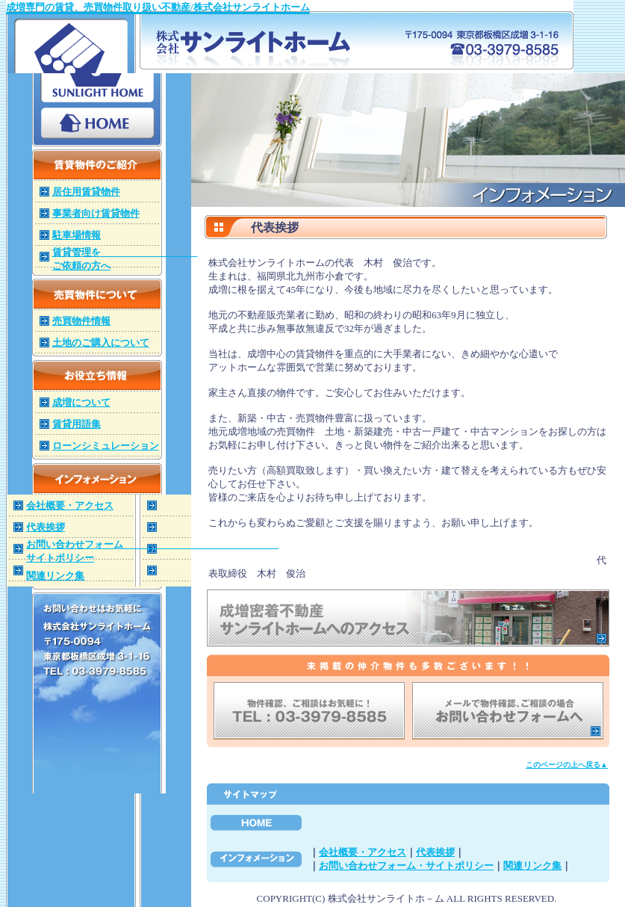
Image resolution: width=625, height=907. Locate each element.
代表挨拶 (435, 852)
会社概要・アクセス (362, 852)
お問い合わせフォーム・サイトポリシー (406, 865)
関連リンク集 (532, 865)
